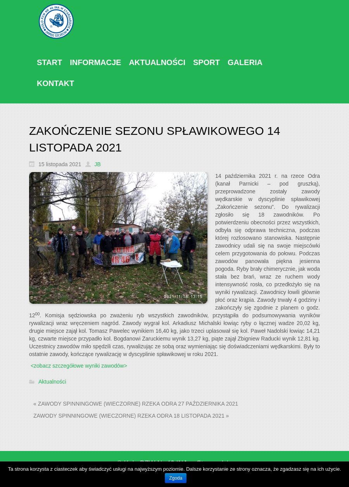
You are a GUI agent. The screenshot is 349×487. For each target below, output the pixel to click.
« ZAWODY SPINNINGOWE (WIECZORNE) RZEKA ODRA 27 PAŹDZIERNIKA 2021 (135, 404)
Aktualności (52, 382)
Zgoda (175, 478)
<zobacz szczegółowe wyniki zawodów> (79, 366)
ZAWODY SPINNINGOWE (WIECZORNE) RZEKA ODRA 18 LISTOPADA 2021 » (131, 416)
